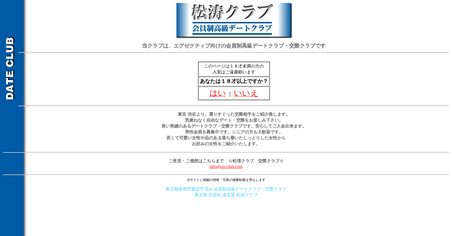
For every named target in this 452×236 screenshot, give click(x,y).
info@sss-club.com (226, 166)
